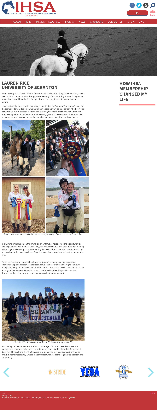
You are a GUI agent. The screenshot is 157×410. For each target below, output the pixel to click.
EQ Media (71, 398)
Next (150, 372)
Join (29, 21)
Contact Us (116, 21)
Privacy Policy (7, 395)
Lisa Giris (19, 398)
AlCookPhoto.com (46, 398)
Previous (7, 372)
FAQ (3, 393)
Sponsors (97, 21)
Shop (131, 21)
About (18, 21)
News (83, 21)
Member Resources (49, 21)
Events (70, 21)
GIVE (141, 21)
